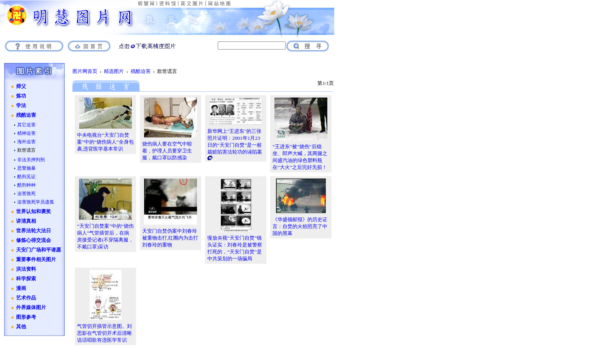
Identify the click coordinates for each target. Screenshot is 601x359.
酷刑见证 (26, 176)
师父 (21, 86)
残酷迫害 (26, 115)
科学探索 (26, 278)
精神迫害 (26, 133)
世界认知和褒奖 (33, 211)
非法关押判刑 (31, 159)
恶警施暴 (26, 168)
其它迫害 (26, 124)
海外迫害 (26, 141)
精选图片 (114, 71)
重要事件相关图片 (36, 259)
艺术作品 (26, 298)
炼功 (21, 96)
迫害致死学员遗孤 (35, 202)
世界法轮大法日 (33, 230)
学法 (21, 105)
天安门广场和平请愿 (38, 250)
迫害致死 (26, 193)
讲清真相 (26, 221)
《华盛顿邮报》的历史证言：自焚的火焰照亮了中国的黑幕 (300, 226)
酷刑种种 (26, 185)
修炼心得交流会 (33, 240)
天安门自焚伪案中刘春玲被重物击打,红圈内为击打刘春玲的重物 (170, 238)
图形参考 (26, 317)
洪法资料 (26, 269)
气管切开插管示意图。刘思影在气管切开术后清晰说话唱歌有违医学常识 (104, 333)
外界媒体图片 (31, 307)
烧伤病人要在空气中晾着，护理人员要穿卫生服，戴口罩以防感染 (167, 150)
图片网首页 (84, 71)
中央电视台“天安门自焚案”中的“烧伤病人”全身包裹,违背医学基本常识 (105, 142)
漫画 (21, 288)
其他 (21, 326)
